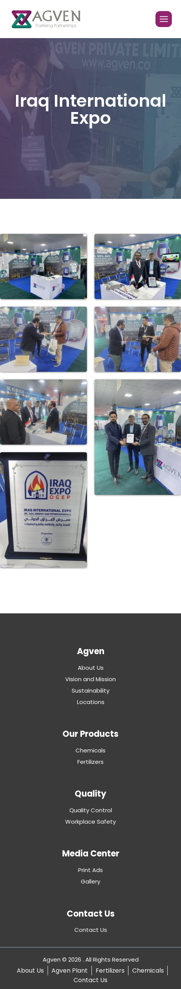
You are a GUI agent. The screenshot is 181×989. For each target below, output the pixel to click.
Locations (90, 702)
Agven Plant (69, 970)
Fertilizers (90, 762)
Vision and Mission (90, 679)
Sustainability (90, 691)
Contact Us (90, 930)
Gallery (90, 881)
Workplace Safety (90, 822)
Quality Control (90, 810)
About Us (91, 668)
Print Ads (90, 870)
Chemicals (90, 750)
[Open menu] (163, 19)
